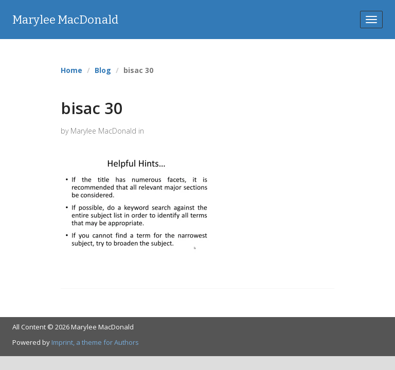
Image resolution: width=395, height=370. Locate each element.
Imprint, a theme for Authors (95, 342)
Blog (103, 70)
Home (71, 70)
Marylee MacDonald (65, 20)
